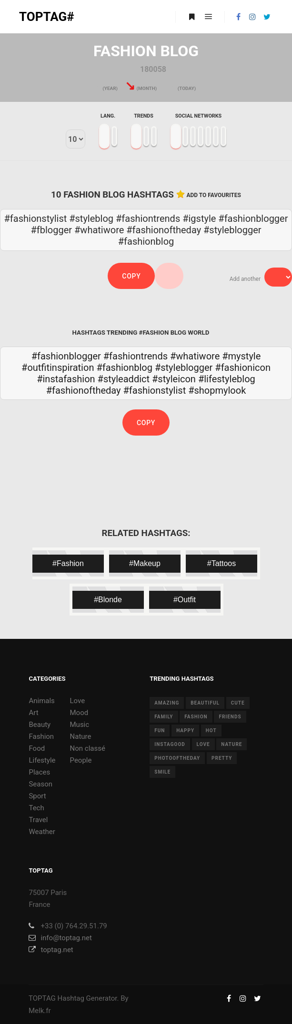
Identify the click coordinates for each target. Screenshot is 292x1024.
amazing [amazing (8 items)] (166, 703)
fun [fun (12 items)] (159, 730)
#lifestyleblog (226, 379)
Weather (42, 831)
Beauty (39, 724)
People (81, 760)
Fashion (41, 736)
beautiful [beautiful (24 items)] (205, 703)
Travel (38, 819)
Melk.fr (40, 1010)
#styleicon (174, 379)
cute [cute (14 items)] (238, 703)
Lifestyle (42, 760)
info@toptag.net (60, 938)
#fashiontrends (135, 356)
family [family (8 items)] (163, 716)
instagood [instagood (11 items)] (169, 744)
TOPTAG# (46, 17)
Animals (41, 700)
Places (39, 772)
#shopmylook (217, 390)
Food (37, 748)
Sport (37, 796)
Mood (79, 712)
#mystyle (241, 356)
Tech (36, 808)
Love (77, 700)
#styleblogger (183, 367)
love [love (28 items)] (203, 744)
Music (80, 724)
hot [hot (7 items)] (211, 730)
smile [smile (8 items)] (162, 772)
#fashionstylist (154, 390)
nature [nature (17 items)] (231, 744)
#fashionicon (243, 367)
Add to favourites (213, 195)
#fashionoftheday (83, 390)
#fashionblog (124, 367)
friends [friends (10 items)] (230, 716)
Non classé (87, 748)
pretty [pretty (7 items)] (221, 758)
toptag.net (51, 949)
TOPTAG (42, 998)
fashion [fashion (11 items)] (195, 716)
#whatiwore (195, 356)
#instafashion (66, 379)
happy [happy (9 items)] (185, 730)
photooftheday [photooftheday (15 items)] (177, 758)
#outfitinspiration (57, 367)
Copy (131, 276)
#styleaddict (124, 379)
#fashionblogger (66, 356)
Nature (80, 736)
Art (33, 712)
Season (40, 784)
